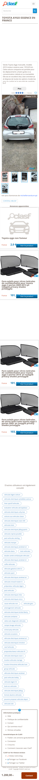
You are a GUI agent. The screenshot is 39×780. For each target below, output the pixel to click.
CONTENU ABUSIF (9, 201)
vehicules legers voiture (12, 495)
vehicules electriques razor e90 (14, 521)
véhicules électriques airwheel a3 (15, 638)
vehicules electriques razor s (13, 656)
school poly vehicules (11, 630)
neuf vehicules (9, 647)
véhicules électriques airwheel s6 (15, 577)
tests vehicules (25, 551)
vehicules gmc (28, 603)
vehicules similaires (10, 617)
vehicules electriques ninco (13, 599)
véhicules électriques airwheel (14, 673)
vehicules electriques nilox (13, 595)
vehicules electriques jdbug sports (15, 529)
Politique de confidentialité (17, 719)
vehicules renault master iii (13, 582)
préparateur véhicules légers (14, 586)
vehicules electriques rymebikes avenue (17, 499)
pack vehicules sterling (12, 538)
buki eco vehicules (10, 686)
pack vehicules (9, 590)
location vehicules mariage (13, 660)
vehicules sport (9, 573)
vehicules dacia (9, 551)
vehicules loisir (9, 525)
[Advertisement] (19, 43)
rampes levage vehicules (12, 625)
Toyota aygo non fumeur (14, 238)
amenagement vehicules (12, 608)
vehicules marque (10, 543)
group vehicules (9, 669)
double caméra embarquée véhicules (16, 556)
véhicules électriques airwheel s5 (15, 560)
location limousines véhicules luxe (15, 664)
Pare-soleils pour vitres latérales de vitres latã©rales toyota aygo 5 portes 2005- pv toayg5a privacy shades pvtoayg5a (19, 422)
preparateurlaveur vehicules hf (14, 651)
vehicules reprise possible (13, 534)
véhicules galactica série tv (13, 569)
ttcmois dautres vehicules (13, 695)
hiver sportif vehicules (11, 503)
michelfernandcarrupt (28, 195)
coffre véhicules (9, 564)
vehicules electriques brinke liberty (16, 612)
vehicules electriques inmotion (14, 643)
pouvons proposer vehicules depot (16, 699)
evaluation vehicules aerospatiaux (15, 508)
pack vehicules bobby (11, 678)
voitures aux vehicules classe (14, 516)
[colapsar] (33, 3)
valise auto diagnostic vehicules (14, 621)
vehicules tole (9, 704)
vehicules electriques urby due (14, 512)
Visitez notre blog (15, 756)
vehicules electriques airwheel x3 (15, 547)
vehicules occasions (10, 634)
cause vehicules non (11, 603)
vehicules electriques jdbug (13, 691)
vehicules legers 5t (10, 682)
